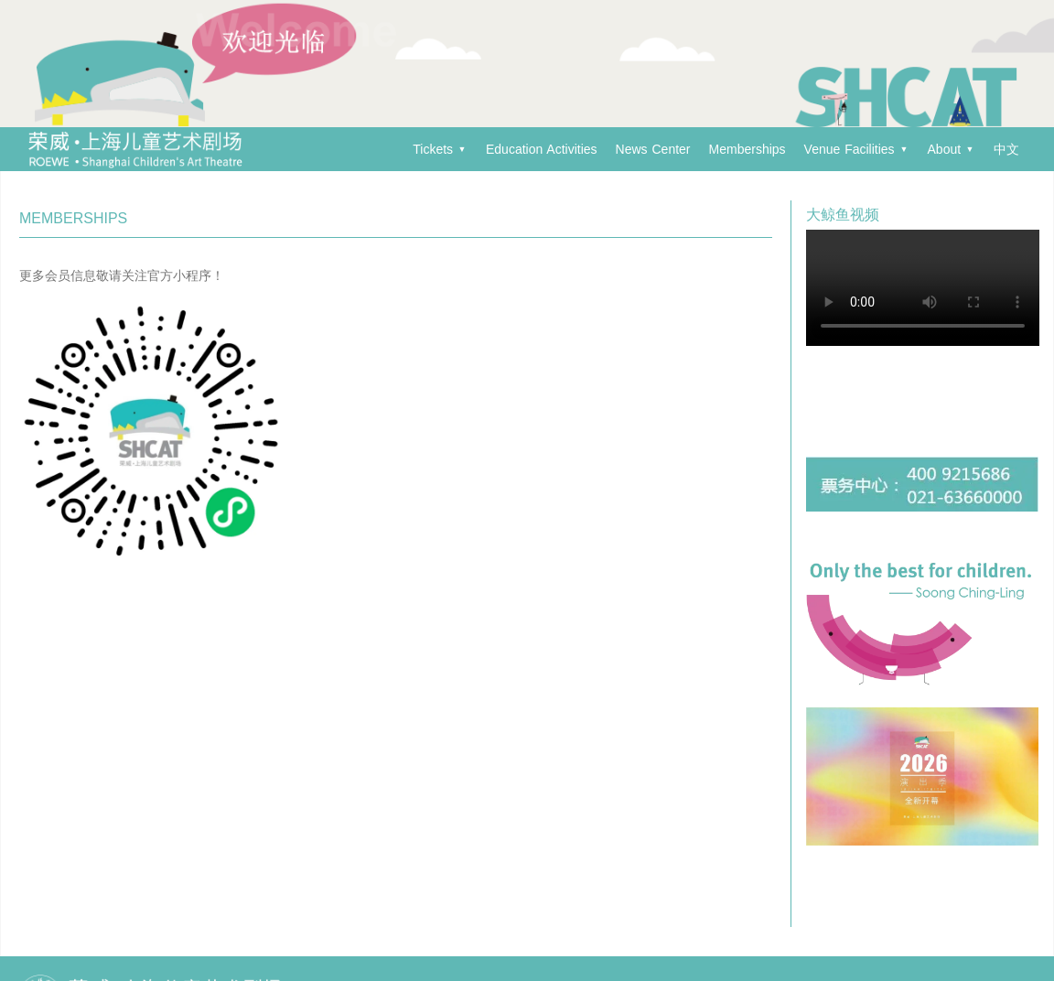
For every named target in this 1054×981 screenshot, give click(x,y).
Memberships (747, 149)
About (951, 149)
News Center (653, 149)
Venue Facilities (856, 149)
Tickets (439, 149)
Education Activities (541, 149)
